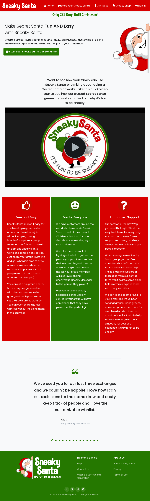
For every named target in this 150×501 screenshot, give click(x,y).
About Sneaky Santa (124, 463)
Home (49, 5)
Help (79, 463)
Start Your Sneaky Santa (74, 5)
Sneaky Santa (13, 5)
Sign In (140, 5)
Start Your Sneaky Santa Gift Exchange (31, 51)
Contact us (83, 469)
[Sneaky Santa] (38, 467)
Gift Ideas (101, 5)
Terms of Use (121, 474)
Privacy (117, 469)
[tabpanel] (75, 402)
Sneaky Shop (121, 5)
